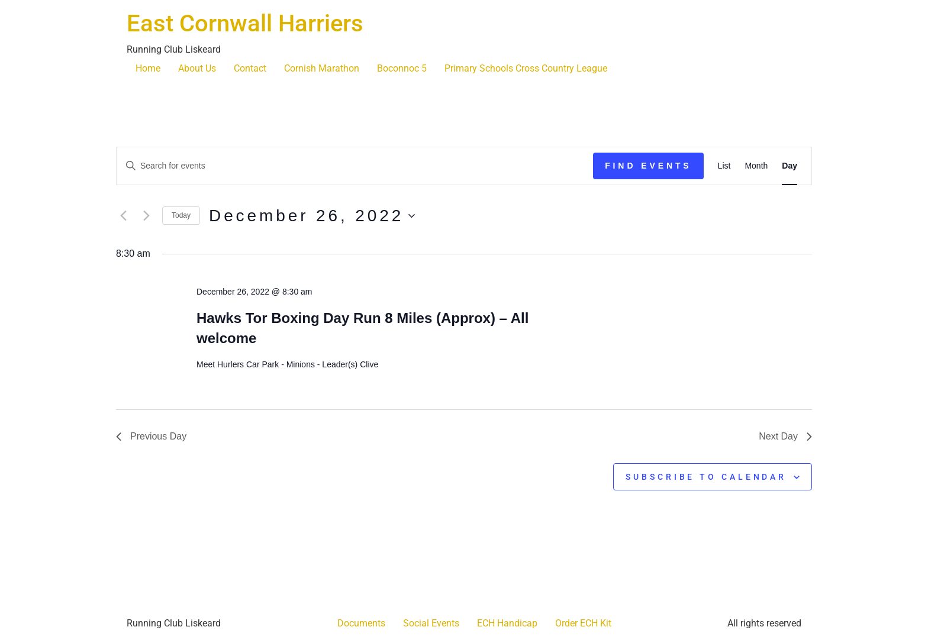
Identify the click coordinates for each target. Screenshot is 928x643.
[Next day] (146, 216)
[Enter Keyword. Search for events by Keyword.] (355, 166)
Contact (250, 68)
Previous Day (151, 436)
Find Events (648, 165)
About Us (197, 68)
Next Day (785, 436)
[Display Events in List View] (724, 166)
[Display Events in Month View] (756, 166)
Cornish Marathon (321, 68)
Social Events (431, 623)
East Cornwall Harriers (245, 23)
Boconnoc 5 (402, 68)
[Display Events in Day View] (789, 166)
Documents (361, 623)
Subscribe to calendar (706, 477)
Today (181, 215)
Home (148, 68)
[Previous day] (123, 216)
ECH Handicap (507, 623)
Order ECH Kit (583, 623)
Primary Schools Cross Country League (525, 68)
